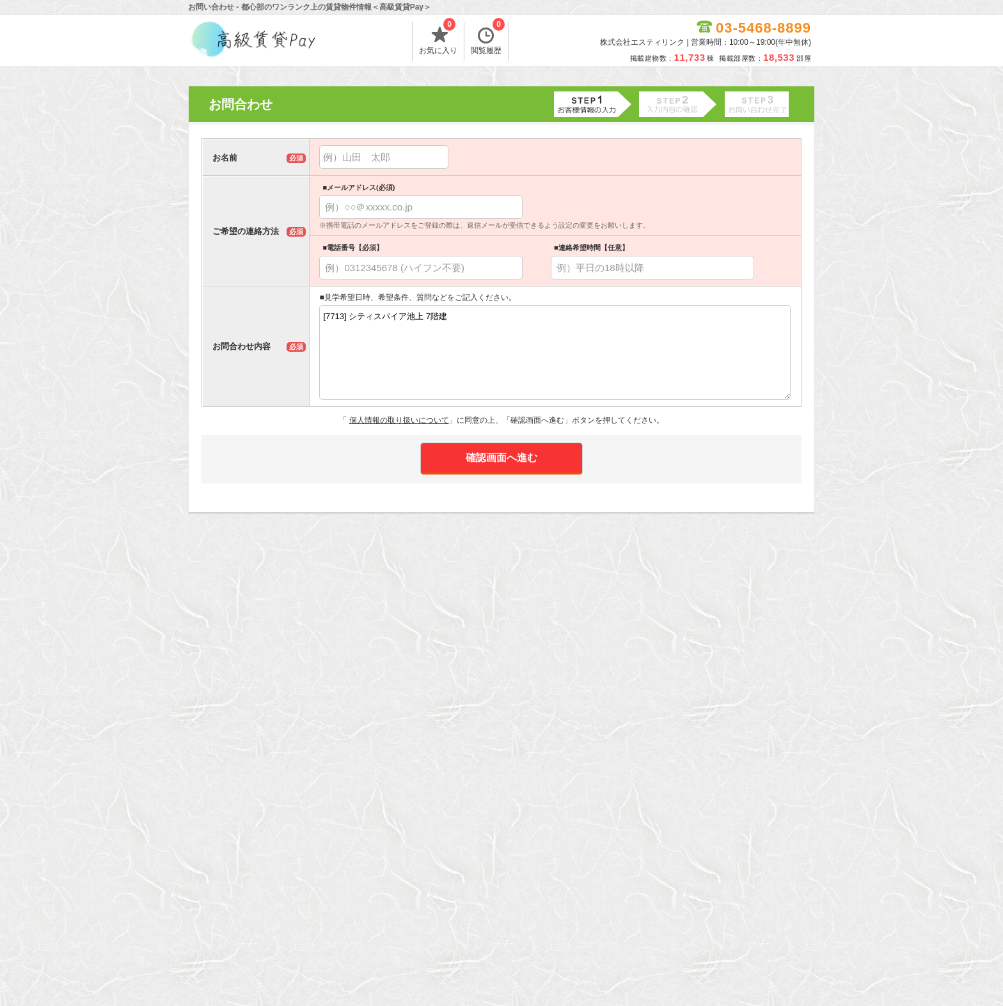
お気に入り (438, 38)
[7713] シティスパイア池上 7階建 (555, 352)
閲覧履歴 (488, 38)
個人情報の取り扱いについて (399, 420)
